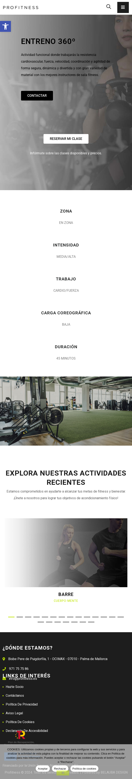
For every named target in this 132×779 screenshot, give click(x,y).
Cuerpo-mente (66, 601)
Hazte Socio (15, 686)
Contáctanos (15, 695)
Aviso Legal (14, 713)
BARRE (66, 594)
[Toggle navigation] (123, 7)
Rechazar (60, 768)
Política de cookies (84, 768)
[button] (5, 26)
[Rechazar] (63, 772)
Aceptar (43, 768)
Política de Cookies (20, 722)
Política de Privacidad (22, 704)
